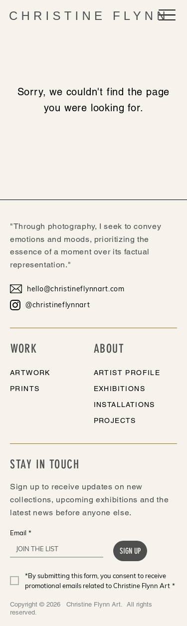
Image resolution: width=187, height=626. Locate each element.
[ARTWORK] (43, 373)
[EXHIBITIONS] (127, 389)
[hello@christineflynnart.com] (72, 289)
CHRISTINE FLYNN (89, 15)
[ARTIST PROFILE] (127, 373)
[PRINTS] (43, 389)
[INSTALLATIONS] (127, 405)
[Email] (53, 549)
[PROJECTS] (127, 420)
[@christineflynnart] (72, 305)
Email (20, 533)
